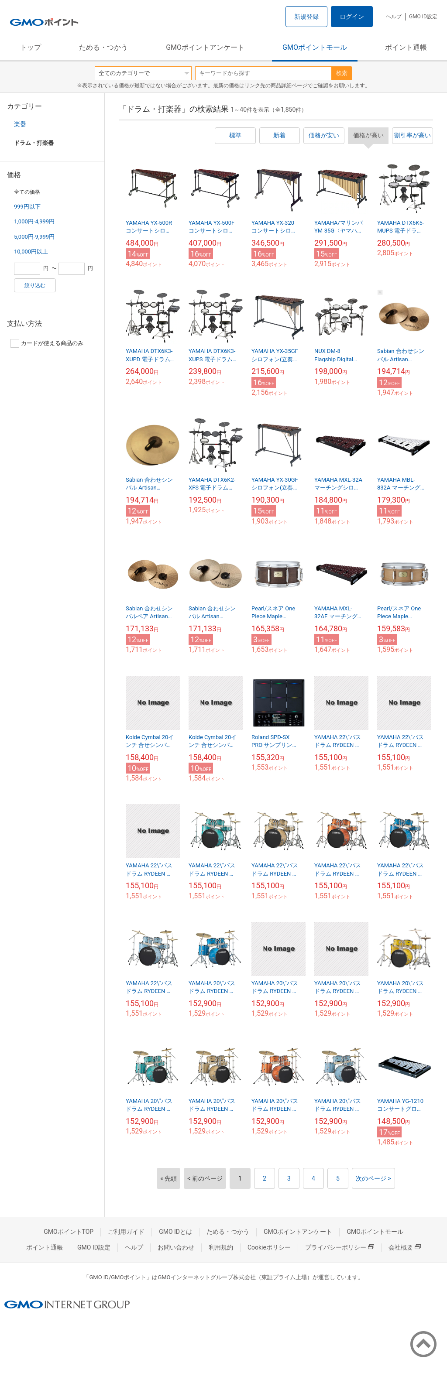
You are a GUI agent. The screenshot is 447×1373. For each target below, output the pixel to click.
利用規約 (221, 1247)
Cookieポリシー (269, 1247)
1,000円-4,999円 (34, 221)
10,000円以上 (31, 251)
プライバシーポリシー (339, 1247)
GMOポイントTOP (68, 1231)
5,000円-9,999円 (34, 236)
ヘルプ (394, 17)
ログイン (352, 16)
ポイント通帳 (406, 47)
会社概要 (405, 1247)
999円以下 (27, 206)
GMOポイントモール (314, 47)
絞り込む (34, 285)
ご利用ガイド (126, 1231)
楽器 (20, 123)
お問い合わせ (176, 1247)
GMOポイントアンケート (205, 47)
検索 (341, 73)
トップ (30, 47)
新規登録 (306, 16)
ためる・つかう (103, 47)
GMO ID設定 (423, 17)
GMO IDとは (175, 1231)
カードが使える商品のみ (46, 343)
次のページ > (373, 1178)
